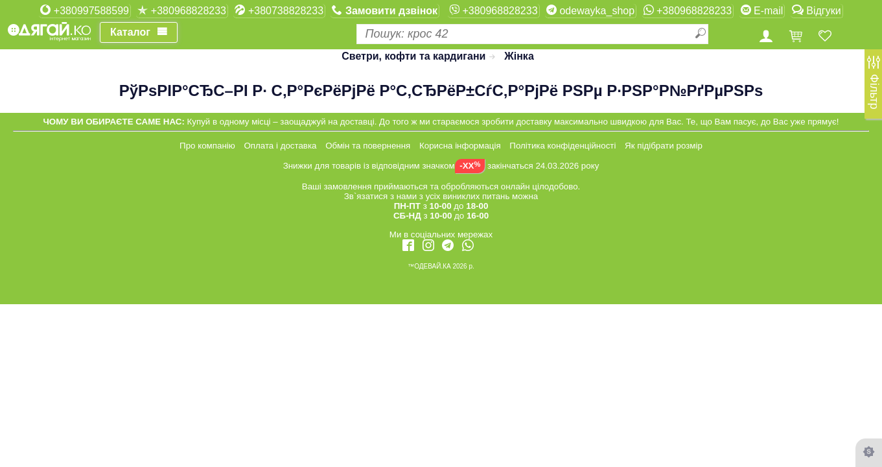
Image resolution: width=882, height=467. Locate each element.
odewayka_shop (590, 10)
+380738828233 (279, 10)
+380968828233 (181, 10)
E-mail (762, 10)
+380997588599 (84, 10)
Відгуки (816, 10)
